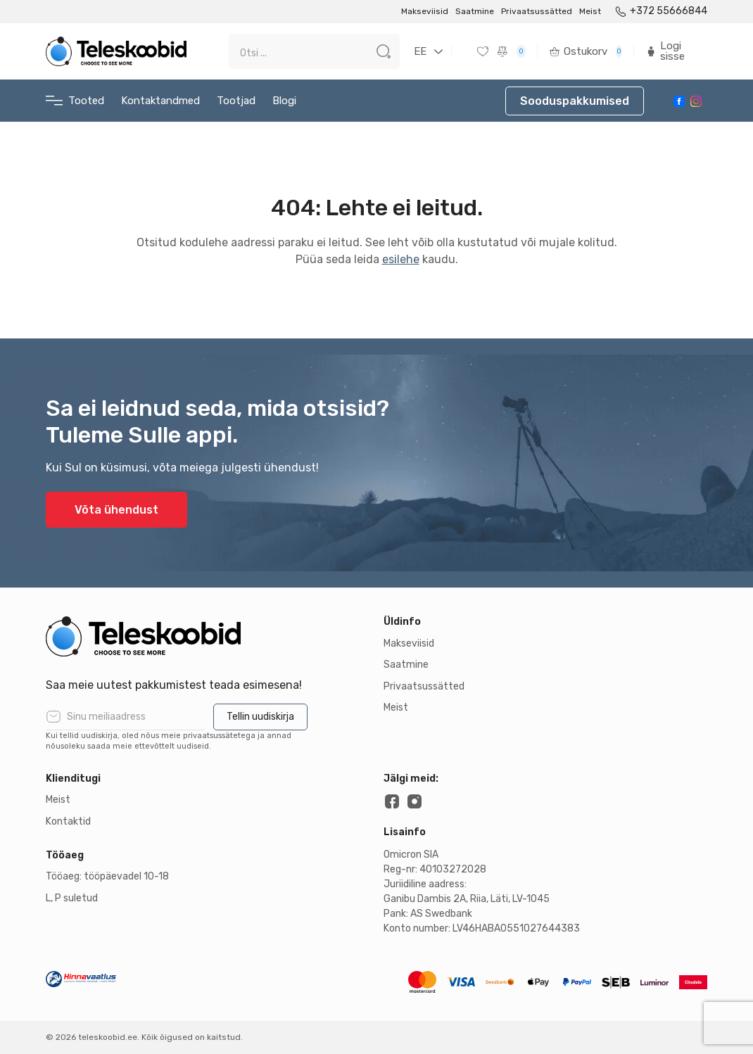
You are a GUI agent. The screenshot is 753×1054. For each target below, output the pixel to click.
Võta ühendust (116, 509)
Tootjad (236, 100)
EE (420, 51)
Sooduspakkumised (574, 101)
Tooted (75, 101)
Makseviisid (424, 11)
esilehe (400, 259)
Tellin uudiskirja (260, 717)
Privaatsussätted (536, 11)
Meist (590, 11)
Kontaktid (68, 821)
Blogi (284, 100)
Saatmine (474, 11)
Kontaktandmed (160, 100)
